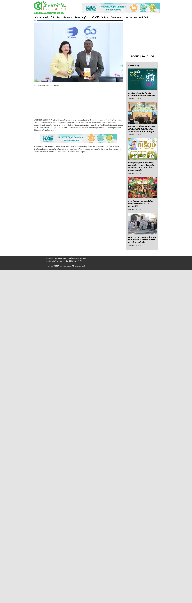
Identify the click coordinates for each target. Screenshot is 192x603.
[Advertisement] (72, 104)
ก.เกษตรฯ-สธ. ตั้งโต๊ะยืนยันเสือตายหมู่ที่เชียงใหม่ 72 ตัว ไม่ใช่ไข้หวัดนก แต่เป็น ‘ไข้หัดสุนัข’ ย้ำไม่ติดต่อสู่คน (141, 129)
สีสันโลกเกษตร (117, 17)
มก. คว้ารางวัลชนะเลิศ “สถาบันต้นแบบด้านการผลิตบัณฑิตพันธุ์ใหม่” (142, 94)
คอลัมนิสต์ (143, 17)
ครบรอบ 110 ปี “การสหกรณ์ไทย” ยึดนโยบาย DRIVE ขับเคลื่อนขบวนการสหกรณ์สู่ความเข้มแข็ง (142, 240)
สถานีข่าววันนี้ (48, 17)
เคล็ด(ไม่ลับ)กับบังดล (99, 17)
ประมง (77, 17)
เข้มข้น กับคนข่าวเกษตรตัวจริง (49, 13)
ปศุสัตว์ (85, 17)
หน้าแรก (37, 17)
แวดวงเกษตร (131, 17)
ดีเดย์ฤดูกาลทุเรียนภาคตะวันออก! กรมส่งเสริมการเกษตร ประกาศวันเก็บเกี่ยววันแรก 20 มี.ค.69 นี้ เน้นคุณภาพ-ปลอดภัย (141, 166)
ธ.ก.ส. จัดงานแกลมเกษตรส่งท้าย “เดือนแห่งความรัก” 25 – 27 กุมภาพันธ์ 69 (140, 204)
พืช (58, 17)
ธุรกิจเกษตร (67, 17)
